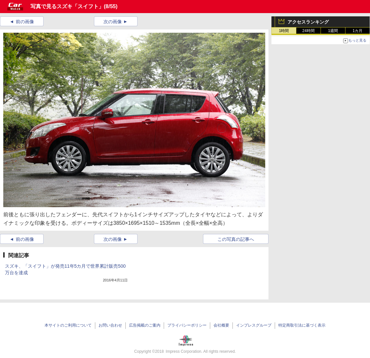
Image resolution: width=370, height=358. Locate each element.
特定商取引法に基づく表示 (301, 325)
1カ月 (358, 30)
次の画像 (112, 21)
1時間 (284, 30)
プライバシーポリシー (187, 325)
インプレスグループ (253, 325)
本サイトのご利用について (68, 325)
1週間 (333, 30)
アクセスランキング (308, 22)
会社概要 (221, 325)
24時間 (308, 30)
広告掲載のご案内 (144, 325)
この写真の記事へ (235, 239)
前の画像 (25, 21)
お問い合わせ (110, 325)
